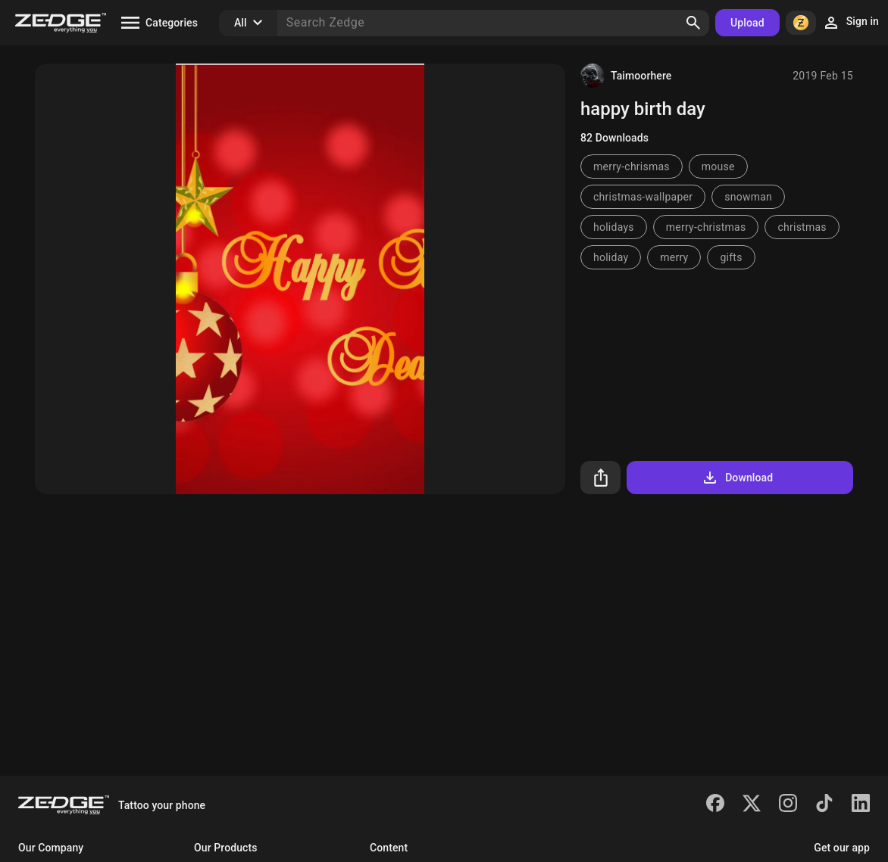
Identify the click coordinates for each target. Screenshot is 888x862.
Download (737, 477)
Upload (747, 23)
